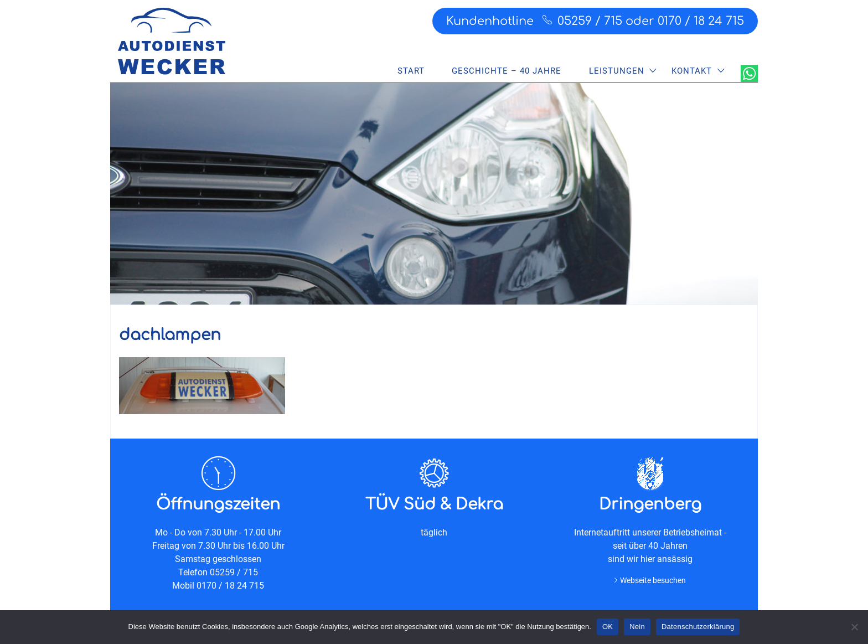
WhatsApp (749, 73)
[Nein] (854, 626)
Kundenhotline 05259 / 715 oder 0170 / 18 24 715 (595, 20)
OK (607, 626)
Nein (637, 626)
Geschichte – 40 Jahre (506, 71)
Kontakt (691, 71)
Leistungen (616, 71)
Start (411, 71)
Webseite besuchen (653, 580)
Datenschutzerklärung (698, 626)
